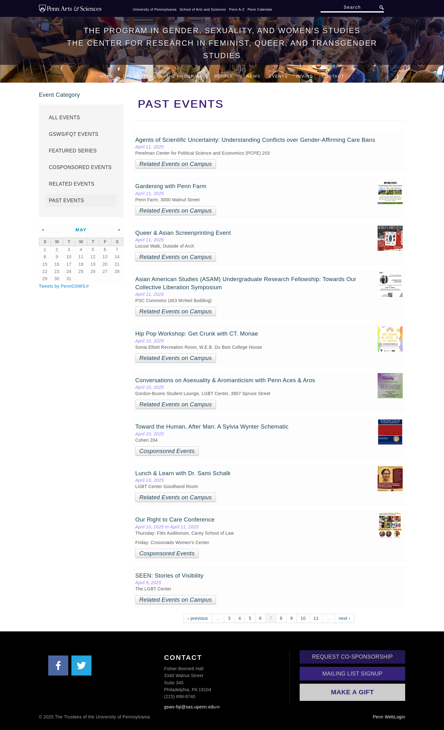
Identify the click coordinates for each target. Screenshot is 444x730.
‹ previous (198, 618)
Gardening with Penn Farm (170, 186)
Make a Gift (352, 692)
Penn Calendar (260, 9)
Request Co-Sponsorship (352, 657)
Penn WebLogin (389, 716)
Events (278, 76)
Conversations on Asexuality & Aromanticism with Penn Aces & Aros (225, 380)
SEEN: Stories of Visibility (169, 575)
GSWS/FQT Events (73, 134)
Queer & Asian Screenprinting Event (183, 232)
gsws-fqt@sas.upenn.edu (190, 706)
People (226, 76)
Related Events (72, 184)
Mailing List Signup (352, 674)
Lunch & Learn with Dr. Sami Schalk (182, 473)
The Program (186, 76)
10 (303, 618)
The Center (139, 76)
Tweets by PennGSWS (62, 286)
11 (315, 618)
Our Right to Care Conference (174, 519)
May (81, 229)
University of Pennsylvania (155, 9)
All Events (64, 117)
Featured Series (73, 150)
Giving (304, 76)
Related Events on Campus (175, 164)
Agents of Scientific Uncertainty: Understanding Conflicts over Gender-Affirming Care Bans (255, 139)
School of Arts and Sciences (203, 9)
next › (344, 618)
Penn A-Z (236, 9)
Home (107, 76)
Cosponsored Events (166, 451)
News (253, 76)
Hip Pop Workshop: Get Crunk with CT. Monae (196, 333)
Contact (333, 76)
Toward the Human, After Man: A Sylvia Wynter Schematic (211, 426)
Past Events (66, 200)
